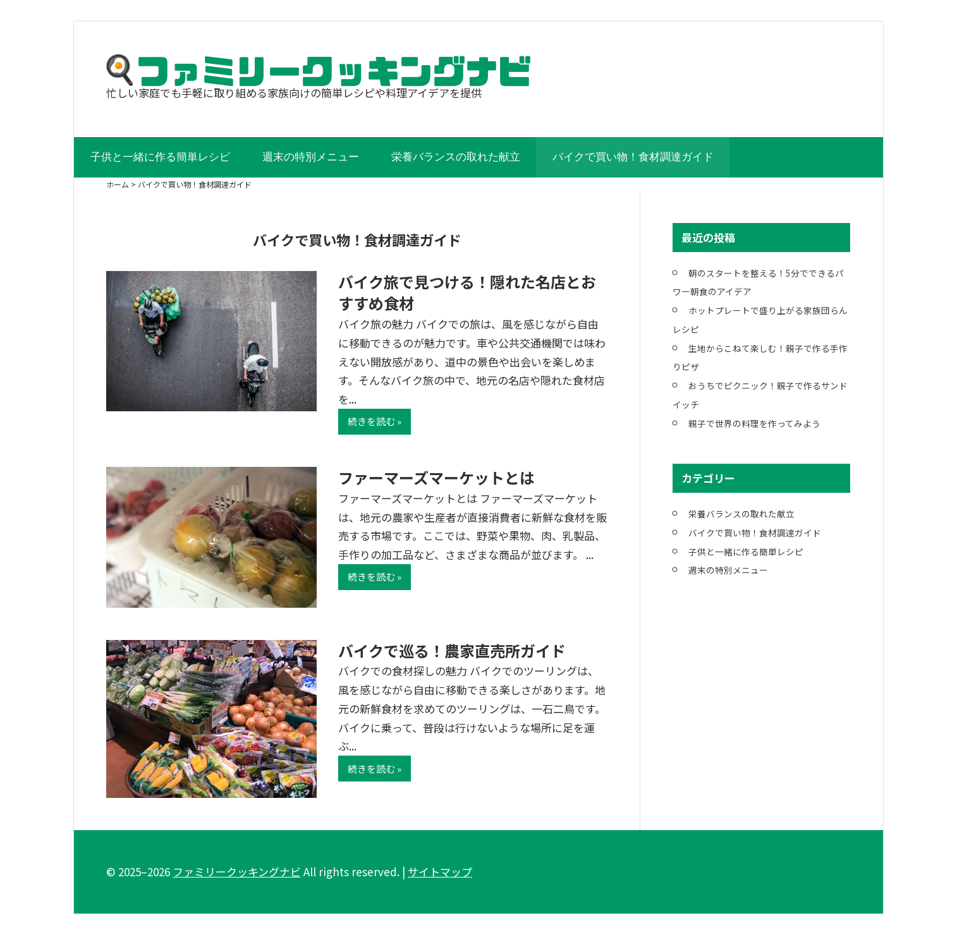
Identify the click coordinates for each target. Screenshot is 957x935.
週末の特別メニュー (310, 157)
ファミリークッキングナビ (237, 871)
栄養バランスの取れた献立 (455, 157)
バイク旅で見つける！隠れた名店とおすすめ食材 (467, 292)
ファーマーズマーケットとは (436, 477)
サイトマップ (440, 871)
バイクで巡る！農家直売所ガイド (452, 650)
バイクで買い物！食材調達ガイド (633, 157)
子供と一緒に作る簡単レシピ (160, 157)
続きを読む (371, 421)
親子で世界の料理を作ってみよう (754, 423)
